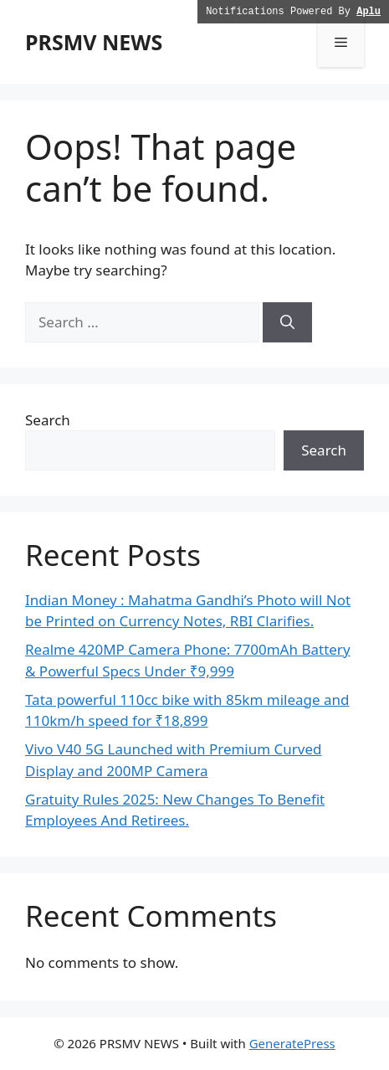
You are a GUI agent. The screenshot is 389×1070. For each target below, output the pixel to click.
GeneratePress (292, 1043)
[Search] (287, 322)
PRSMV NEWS (93, 42)
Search (47, 420)
